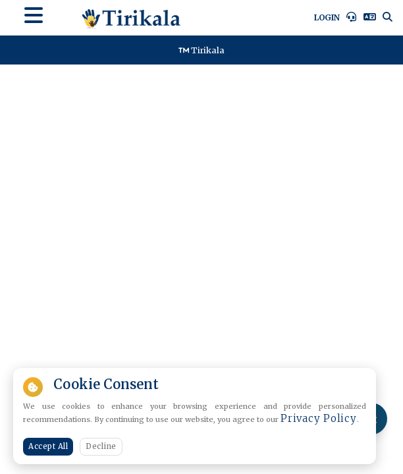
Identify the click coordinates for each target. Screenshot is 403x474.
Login (327, 17)
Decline (101, 446)
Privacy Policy (319, 418)
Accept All (48, 446)
